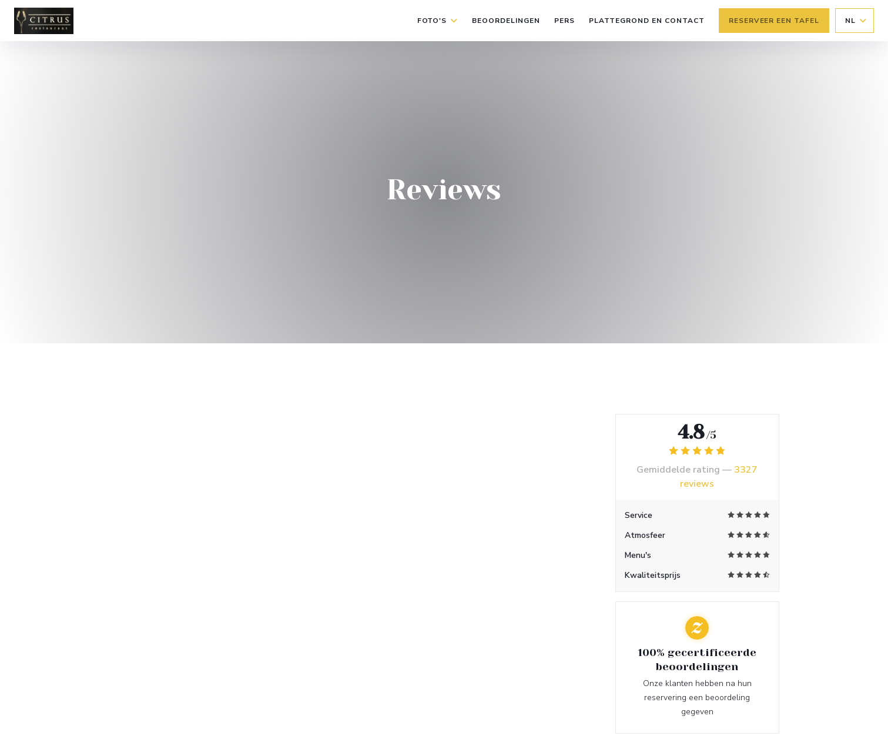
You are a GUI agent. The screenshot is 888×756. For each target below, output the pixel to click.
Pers (564, 20)
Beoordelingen (505, 20)
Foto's (437, 20)
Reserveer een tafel (774, 20)
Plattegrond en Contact (647, 20)
